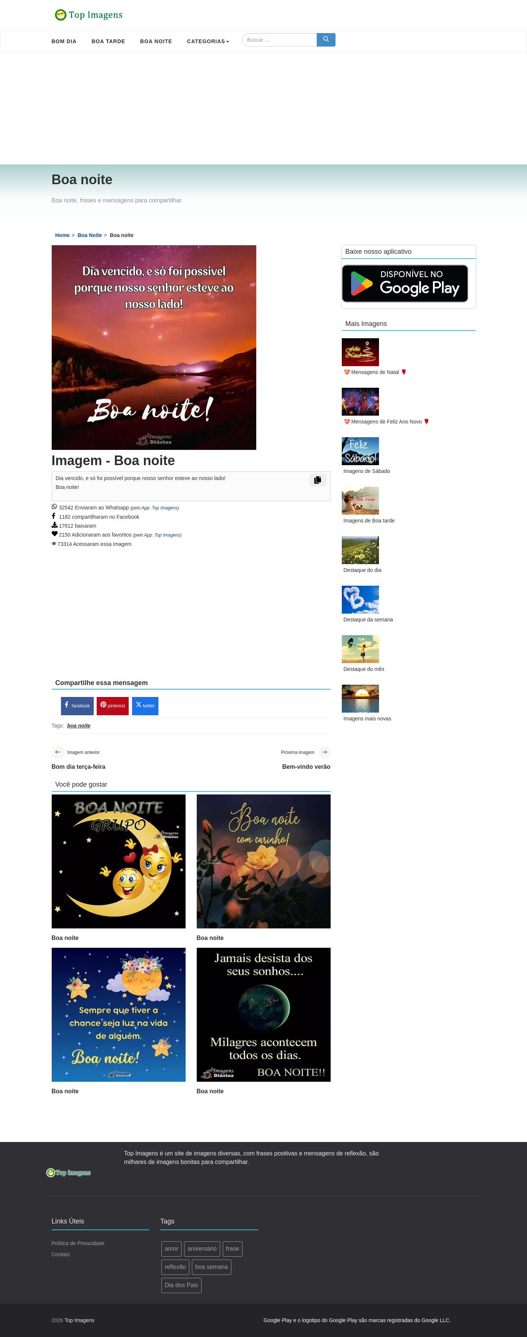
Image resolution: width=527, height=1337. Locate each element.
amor (171, 1249)
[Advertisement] (264, 109)
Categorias (208, 41)
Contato (61, 1255)
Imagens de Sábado (367, 471)
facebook (77, 705)
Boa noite (65, 938)
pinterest (112, 705)
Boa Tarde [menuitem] (108, 41)
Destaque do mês (364, 669)
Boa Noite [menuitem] (156, 41)
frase (233, 1249)
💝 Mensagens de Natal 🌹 (375, 372)
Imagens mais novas (367, 719)
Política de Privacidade (78, 1244)
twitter (145, 705)
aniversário (201, 1249)
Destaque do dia (363, 570)
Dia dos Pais (181, 1285)
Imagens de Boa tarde (369, 521)
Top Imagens (164, 508)
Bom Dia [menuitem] (64, 41)
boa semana (211, 1267)
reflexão (175, 1267)
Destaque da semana (368, 620)
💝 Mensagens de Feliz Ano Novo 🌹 (387, 422)
